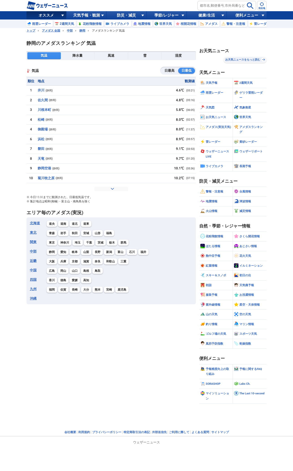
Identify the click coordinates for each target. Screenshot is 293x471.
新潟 (109, 252)
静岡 (82, 30)
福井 (143, 252)
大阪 (52, 261)
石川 (132, 252)
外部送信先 (159, 432)
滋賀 (86, 261)
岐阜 (75, 252)
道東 (86, 223)
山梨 (86, 252)
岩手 (63, 233)
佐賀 (63, 289)
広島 (52, 270)
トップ (30, 30)
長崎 (75, 289)
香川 (52, 280)
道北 (75, 223)
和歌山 (110, 261)
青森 (52, 233)
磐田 (41, 149)
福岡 (52, 289)
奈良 (98, 261)
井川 (41, 90)
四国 (33, 280)
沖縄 (33, 298)
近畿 (33, 261)
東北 (33, 233)
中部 (70, 30)
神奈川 (64, 242)
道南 (63, 223)
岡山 (63, 270)
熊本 (98, 289)
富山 (120, 252)
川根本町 (44, 110)
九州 (33, 289)
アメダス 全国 (51, 30)
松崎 (41, 120)
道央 (52, 223)
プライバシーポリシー (106, 432)
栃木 (112, 242)
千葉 (89, 242)
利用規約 (84, 432)
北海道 (35, 223)
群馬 (123, 242)
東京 (52, 242)
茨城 (100, 242)
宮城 (86, 233)
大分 (86, 289)
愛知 (63, 252)
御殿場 (43, 129)
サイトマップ (220, 432)
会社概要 (70, 432)
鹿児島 (122, 289)
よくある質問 (200, 432)
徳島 (63, 280)
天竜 (41, 159)
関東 (33, 242)
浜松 (41, 139)
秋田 (75, 233)
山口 (75, 270)
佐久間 (43, 100)
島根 (86, 270)
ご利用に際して (179, 432)
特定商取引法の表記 (137, 432)
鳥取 (98, 270)
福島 (109, 233)
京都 (75, 261)
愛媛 (75, 280)
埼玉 (78, 242)
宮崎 (109, 289)
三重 (123, 261)
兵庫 (63, 261)
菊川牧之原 (46, 178)
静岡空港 (44, 168)
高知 (86, 280)
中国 (33, 270)
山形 (98, 233)
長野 (98, 252)
